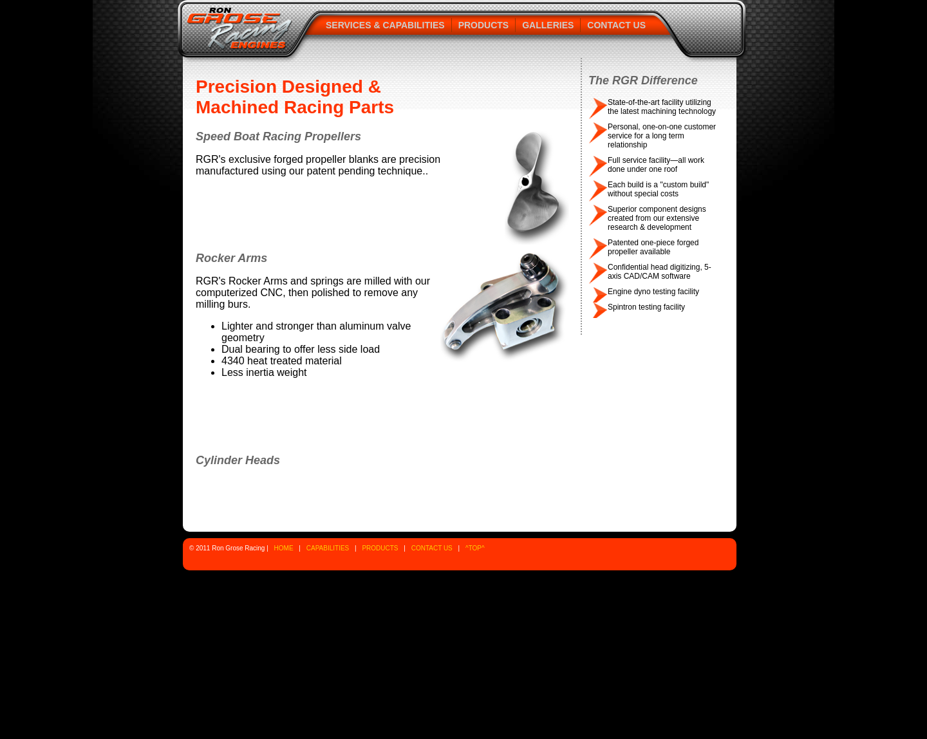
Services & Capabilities (385, 25)
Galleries (548, 25)
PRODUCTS (380, 548)
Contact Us (616, 25)
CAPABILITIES (328, 548)
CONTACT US (432, 548)
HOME (284, 548)
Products (483, 25)
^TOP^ (475, 548)
